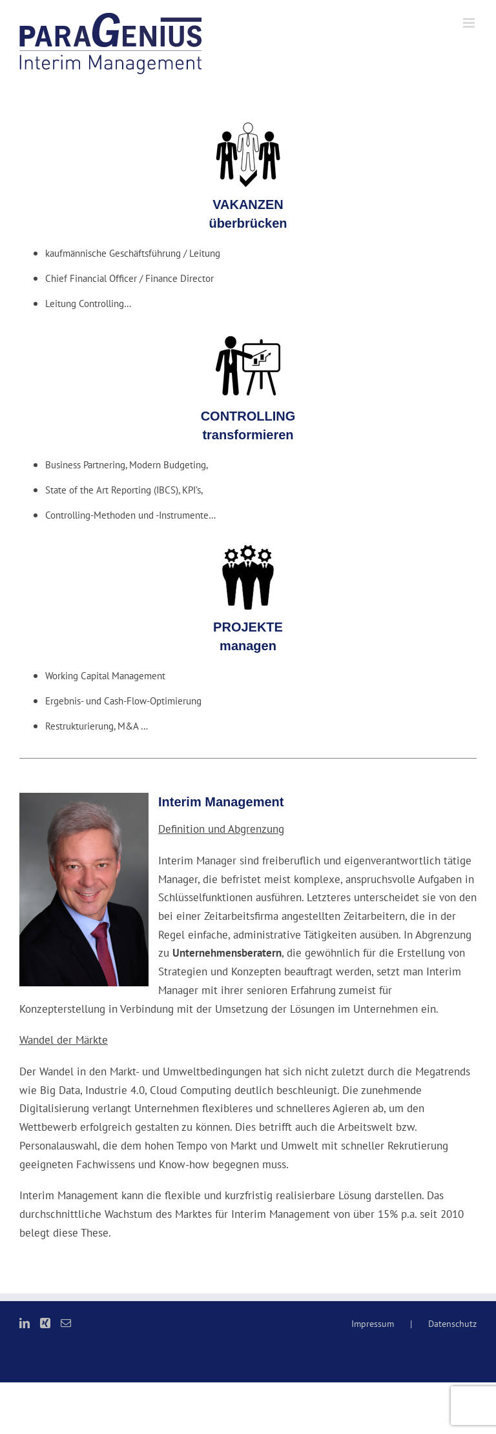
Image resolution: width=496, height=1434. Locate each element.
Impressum (372, 1323)
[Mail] (66, 1323)
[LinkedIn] (24, 1323)
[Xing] (45, 1323)
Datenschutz (452, 1323)
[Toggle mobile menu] (470, 23)
